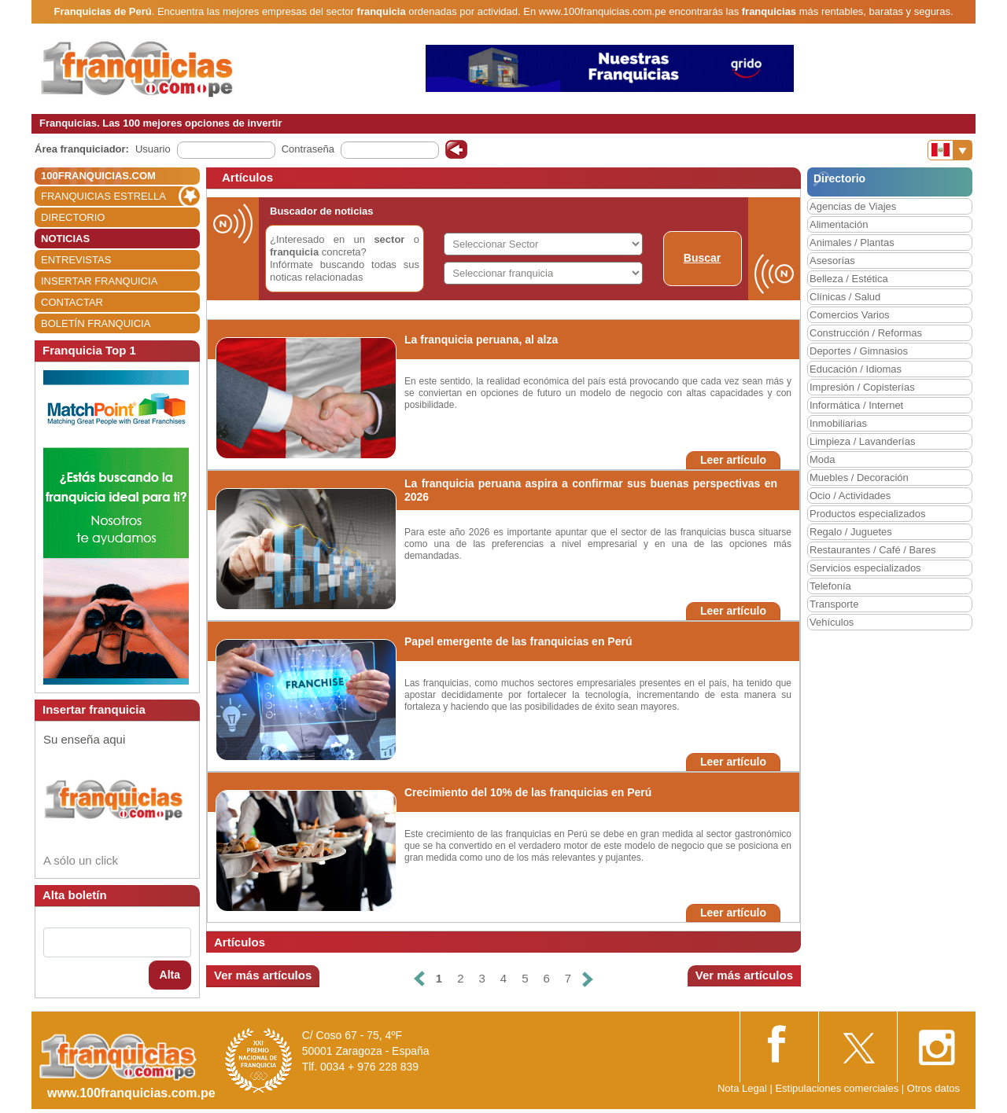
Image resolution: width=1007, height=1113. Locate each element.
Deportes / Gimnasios (859, 351)
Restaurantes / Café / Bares (872, 550)
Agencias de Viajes (853, 206)
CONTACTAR (72, 302)
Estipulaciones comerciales (838, 1088)
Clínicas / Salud (845, 297)
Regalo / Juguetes (851, 532)
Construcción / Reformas (866, 333)
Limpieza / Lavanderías (862, 441)
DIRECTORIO (73, 217)
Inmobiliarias (838, 423)
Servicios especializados (865, 568)
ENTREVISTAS (76, 260)
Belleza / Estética (849, 279)
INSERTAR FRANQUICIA (99, 281)
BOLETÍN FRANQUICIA (95, 323)
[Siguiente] (587, 979)
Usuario (153, 149)
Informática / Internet (856, 405)
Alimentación (839, 224)
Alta (170, 974)
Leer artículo (733, 460)
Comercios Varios (850, 315)
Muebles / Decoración (859, 477)
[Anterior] (419, 979)
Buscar (702, 258)
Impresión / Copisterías (862, 387)
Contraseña (308, 149)
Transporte (834, 604)
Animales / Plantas (852, 242)
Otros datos (933, 1088)
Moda (822, 459)
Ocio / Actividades (850, 495)
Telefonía (830, 586)
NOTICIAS (65, 238)
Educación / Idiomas (856, 369)
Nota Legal (742, 1088)
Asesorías (832, 260)
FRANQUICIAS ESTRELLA (103, 196)
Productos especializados (867, 514)
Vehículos (832, 622)
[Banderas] (950, 150)
